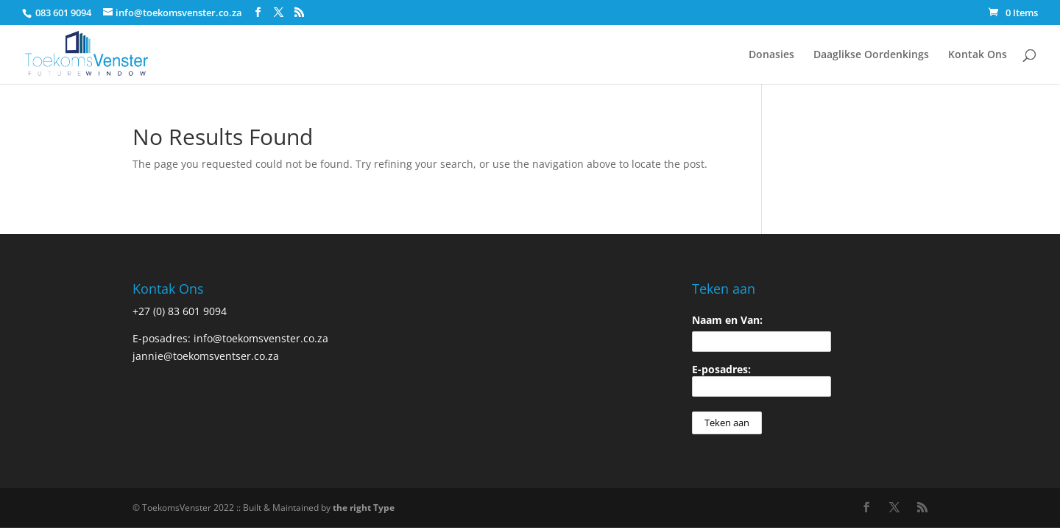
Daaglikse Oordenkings (871, 55)
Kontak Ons (977, 55)
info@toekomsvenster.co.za (261, 338)
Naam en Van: (727, 320)
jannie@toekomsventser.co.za (205, 356)
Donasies (771, 55)
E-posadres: (761, 379)
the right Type (364, 507)
